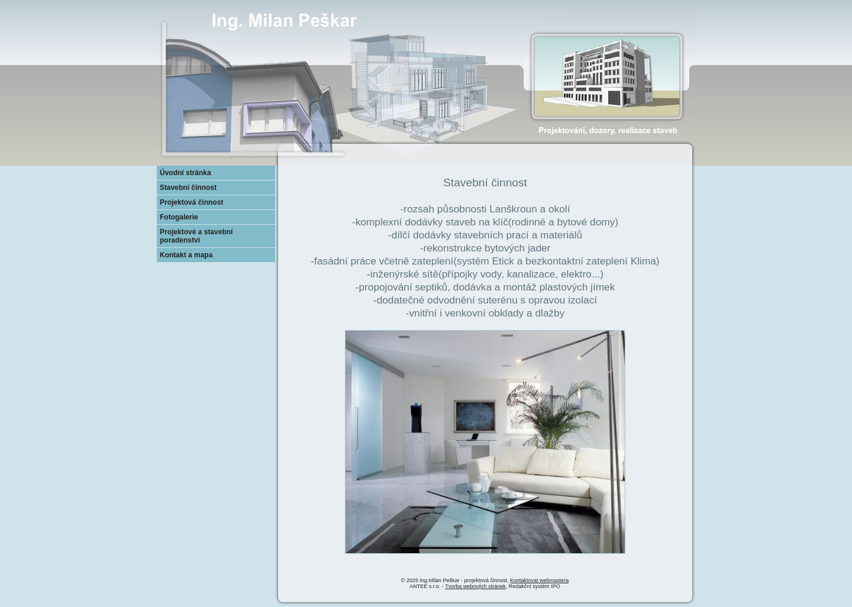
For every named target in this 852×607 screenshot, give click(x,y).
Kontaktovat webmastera (539, 580)
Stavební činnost (188, 187)
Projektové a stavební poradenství (196, 236)
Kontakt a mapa (186, 255)
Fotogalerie (179, 217)
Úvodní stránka (185, 173)
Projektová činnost (191, 202)
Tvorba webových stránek (475, 586)
